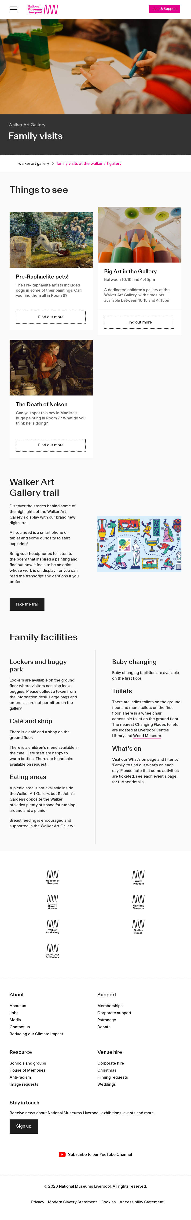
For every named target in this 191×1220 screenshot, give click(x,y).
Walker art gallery (33, 164)
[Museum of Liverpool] (53, 877)
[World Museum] (138, 877)
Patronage (106, 1020)
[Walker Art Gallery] (53, 926)
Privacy (37, 1202)
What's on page (142, 759)
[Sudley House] (138, 926)
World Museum (147, 736)
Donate (104, 1027)
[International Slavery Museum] (53, 902)
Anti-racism (20, 1077)
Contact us (20, 1027)
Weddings (106, 1084)
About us (18, 1006)
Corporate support (114, 1013)
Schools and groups (28, 1063)
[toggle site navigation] (13, 9)
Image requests (24, 1084)
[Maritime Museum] (138, 902)
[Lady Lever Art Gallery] (53, 951)
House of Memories (28, 1070)
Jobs (14, 1013)
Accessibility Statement (142, 1202)
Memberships (110, 1006)
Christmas (106, 1070)
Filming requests (112, 1077)
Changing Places (150, 725)
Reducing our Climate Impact (36, 1034)
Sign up (24, 1126)
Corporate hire (110, 1063)
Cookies (108, 1202)
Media (15, 1020)
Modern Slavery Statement (72, 1202)
